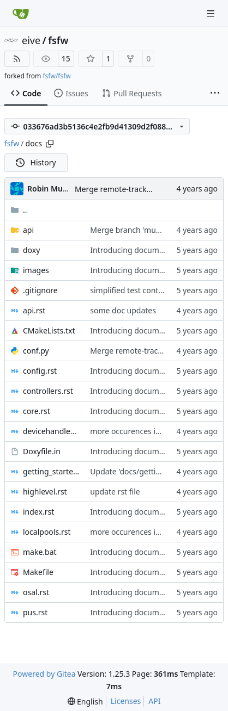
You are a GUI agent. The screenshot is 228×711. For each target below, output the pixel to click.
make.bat (40, 552)
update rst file (115, 491)
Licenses (126, 701)
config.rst (40, 371)
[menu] (85, 701)
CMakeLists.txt (49, 330)
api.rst (34, 310)
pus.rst (35, 612)
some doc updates (123, 310)
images (36, 270)
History (36, 162)
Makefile (38, 572)
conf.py (36, 350)
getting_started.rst (51, 471)
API (154, 701)
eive (31, 40)
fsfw (58, 40)
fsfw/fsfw (56, 76)
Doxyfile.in (42, 451)
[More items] (215, 94)
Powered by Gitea (44, 674)
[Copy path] (49, 143)
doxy (31, 250)
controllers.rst (48, 391)
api (28, 230)
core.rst (36, 411)
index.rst (38, 511)
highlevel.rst (45, 491)
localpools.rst (46, 532)
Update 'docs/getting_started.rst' (148, 471)
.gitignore (40, 290)
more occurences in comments (145, 431)
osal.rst (36, 592)
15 (66, 58)
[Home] (20, 13)
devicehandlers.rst (51, 431)
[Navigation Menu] (212, 13)
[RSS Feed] (16, 59)
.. (18, 210)
